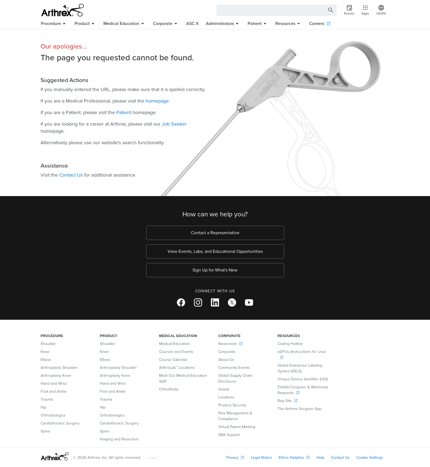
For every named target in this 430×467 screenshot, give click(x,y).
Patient (123, 112)
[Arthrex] (62, 10)
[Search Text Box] (276, 10)
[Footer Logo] (55, 456)
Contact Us (71, 175)
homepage (157, 100)
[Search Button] (330, 10)
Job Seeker (174, 124)
